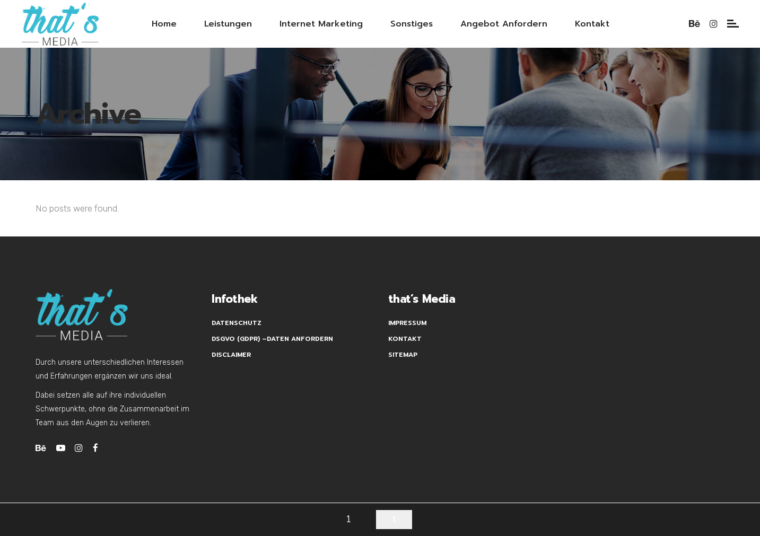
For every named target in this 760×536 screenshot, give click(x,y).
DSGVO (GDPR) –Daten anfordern (272, 339)
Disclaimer (231, 354)
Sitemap (402, 354)
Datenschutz (236, 323)
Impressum (407, 323)
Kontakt (405, 339)
